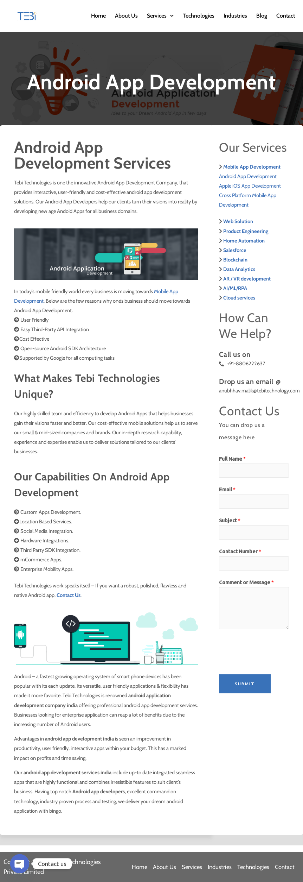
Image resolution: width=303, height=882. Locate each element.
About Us (126, 15)
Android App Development (248, 176)
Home (98, 15)
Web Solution (238, 221)
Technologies (198, 15)
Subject (229, 520)
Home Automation (244, 241)
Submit (245, 683)
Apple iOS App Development (250, 186)
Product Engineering (245, 231)
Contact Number (240, 551)
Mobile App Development (252, 167)
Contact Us (68, 595)
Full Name (232, 459)
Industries (235, 15)
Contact (285, 15)
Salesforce (234, 250)
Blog (261, 15)
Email (227, 489)
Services (160, 15)
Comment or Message (246, 582)
